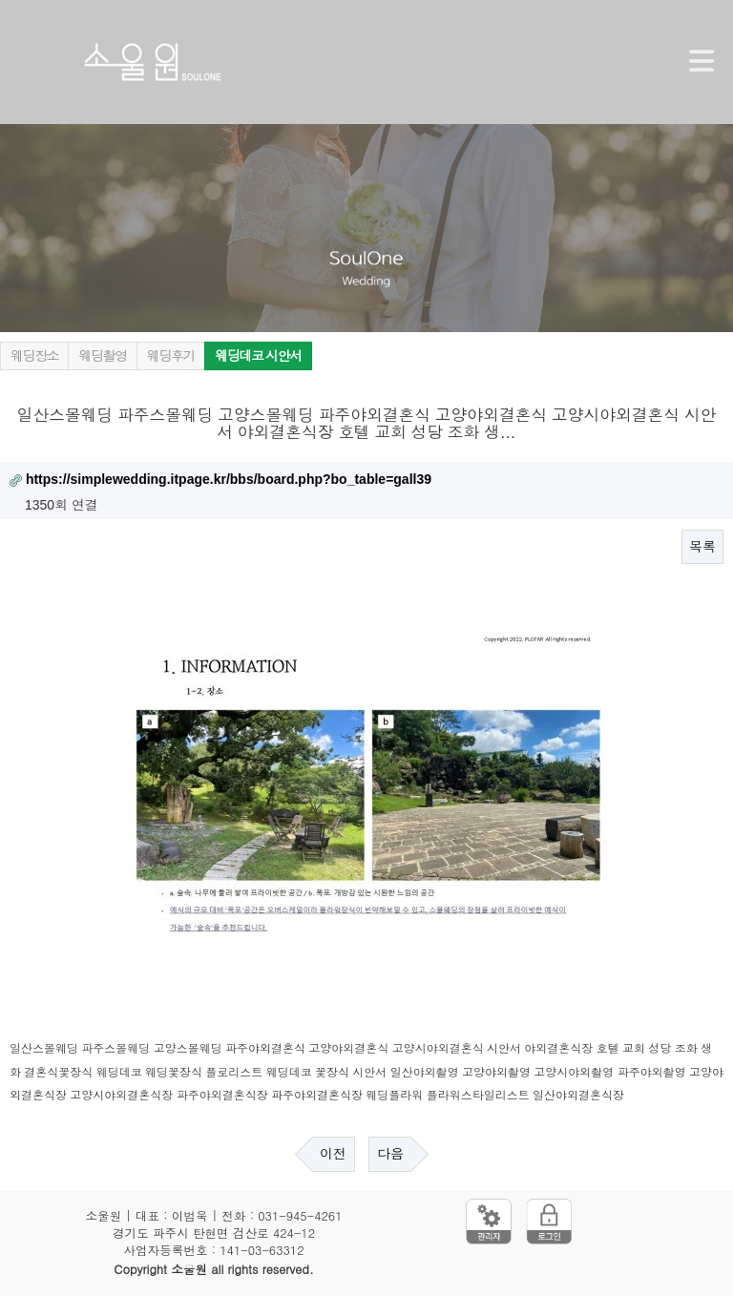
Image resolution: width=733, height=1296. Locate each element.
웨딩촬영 (102, 356)
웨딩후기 (171, 356)
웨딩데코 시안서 (258, 356)
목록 (702, 546)
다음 (390, 1153)
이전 (333, 1153)
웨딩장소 (34, 356)
